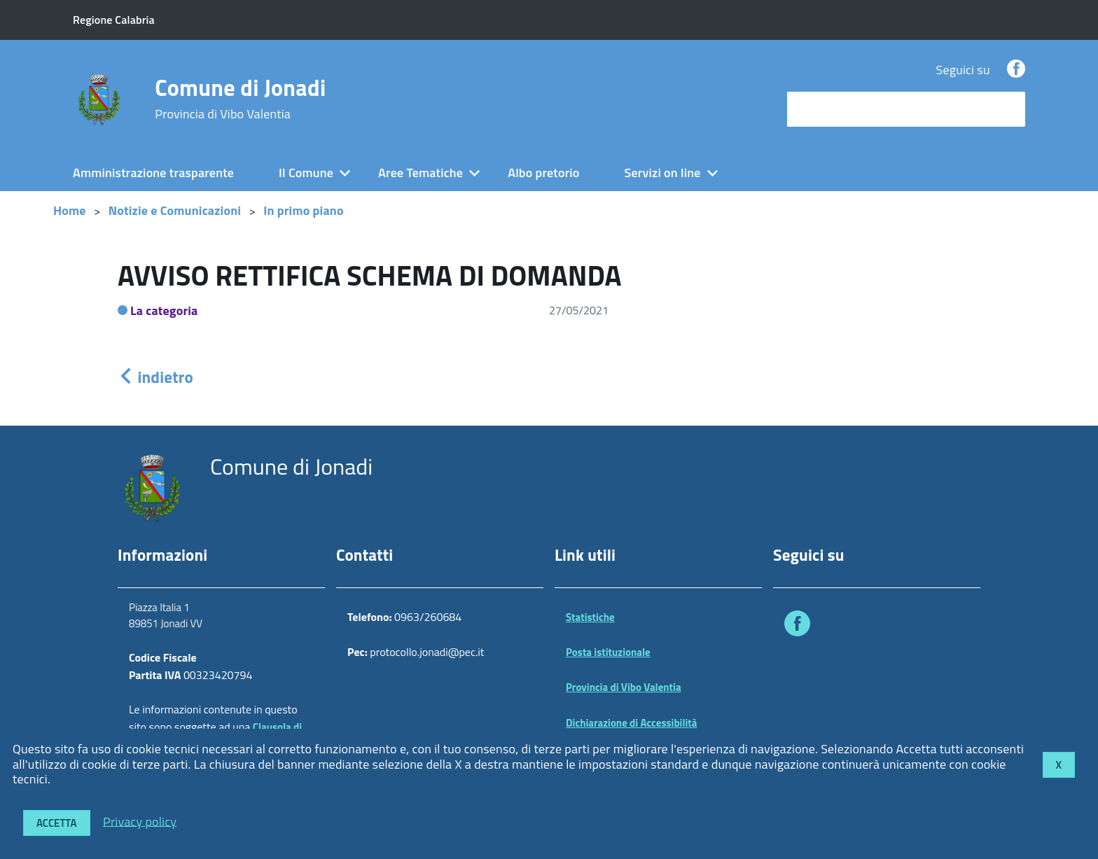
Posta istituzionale (608, 652)
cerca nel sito (826, 109)
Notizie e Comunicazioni (175, 210)
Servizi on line (663, 172)
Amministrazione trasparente (153, 172)
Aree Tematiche (420, 172)
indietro (155, 377)
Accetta (56, 823)
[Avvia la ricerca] (1007, 109)
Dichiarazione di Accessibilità (631, 723)
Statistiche (590, 617)
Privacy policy (139, 820)
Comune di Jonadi (240, 98)
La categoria (164, 310)
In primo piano (303, 210)
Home (69, 210)
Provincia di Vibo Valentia (623, 687)
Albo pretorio (543, 172)
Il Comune (306, 172)
